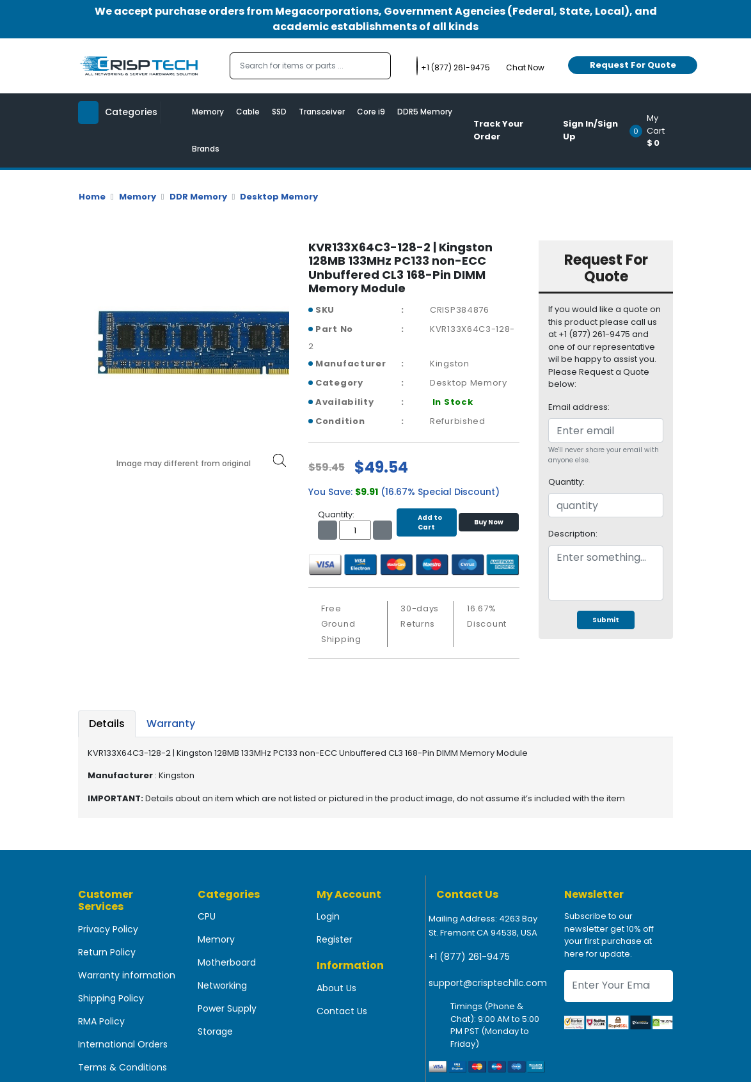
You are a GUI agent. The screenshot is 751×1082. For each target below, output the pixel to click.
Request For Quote (633, 65)
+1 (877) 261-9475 (469, 956)
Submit (605, 620)
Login (328, 916)
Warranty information (126, 975)
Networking (222, 985)
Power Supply (227, 1008)
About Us (336, 988)
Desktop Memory (279, 197)
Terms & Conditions (122, 1067)
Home (92, 197)
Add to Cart (426, 522)
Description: (572, 534)
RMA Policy (101, 1021)
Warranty (170, 723)
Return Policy (107, 952)
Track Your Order (498, 130)
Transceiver (322, 111)
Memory (208, 111)
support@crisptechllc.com (488, 982)
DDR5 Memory (424, 111)
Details (107, 723)
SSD (279, 111)
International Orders (123, 1044)
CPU (207, 916)
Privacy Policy (108, 929)
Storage (215, 1031)
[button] (655, 130)
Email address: (579, 407)
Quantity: (566, 482)
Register (334, 939)
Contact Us (342, 1011)
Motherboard (227, 962)
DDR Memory (198, 197)
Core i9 (371, 111)
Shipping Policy (111, 998)
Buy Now (488, 522)
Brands (205, 148)
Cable (248, 111)
